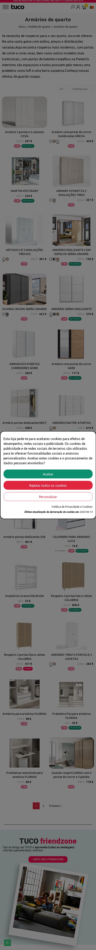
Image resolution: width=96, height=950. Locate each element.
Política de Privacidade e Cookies (72, 506)
